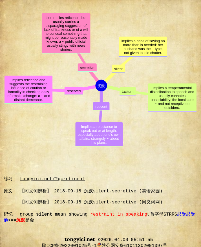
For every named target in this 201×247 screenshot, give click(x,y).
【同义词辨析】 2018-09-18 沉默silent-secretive (78, 191)
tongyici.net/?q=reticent (52, 179)
